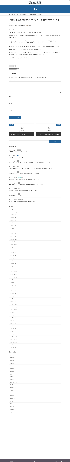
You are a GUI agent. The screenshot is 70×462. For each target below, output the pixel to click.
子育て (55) (12, 408)
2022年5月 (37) (13, 325)
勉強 (21, 201)
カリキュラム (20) (13, 384)
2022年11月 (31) (13, 308)
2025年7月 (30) (13, 222)
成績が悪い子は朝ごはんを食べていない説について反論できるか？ (25, 181)
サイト (10, 112)
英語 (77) (12, 365)
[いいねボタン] (11, 66)
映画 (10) (12, 356)
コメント (12, 80)
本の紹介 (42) (12, 386)
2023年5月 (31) (13, 292)
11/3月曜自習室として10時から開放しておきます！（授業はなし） (25, 175)
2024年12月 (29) (13, 241)
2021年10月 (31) (13, 344)
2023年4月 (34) (13, 295)
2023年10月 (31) (13, 278)
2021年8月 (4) (13, 349)
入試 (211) (12, 381)
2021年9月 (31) (13, 346)
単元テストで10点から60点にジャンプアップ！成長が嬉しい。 (24, 192)
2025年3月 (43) (13, 232)
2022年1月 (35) (13, 335)
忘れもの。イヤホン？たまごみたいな (18, 153)
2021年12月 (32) (13, 338)
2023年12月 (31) (13, 273)
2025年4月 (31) (13, 230)
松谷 (22, 179)
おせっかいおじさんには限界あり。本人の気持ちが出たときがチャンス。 (26, 186)
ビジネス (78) (12, 394)
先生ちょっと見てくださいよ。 (16, 159)
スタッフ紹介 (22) (13, 400)
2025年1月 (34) (13, 238)
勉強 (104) (12, 375)
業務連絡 (19, 151)
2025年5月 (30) (13, 227)
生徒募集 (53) (12, 359)
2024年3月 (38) (13, 265)
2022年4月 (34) (13, 327)
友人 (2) (11, 403)
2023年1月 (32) (13, 303)
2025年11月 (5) (13, 211)
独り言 (19, 179)
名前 (10, 98)
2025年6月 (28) (13, 224)
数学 (18, 68)
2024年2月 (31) (13, 268)
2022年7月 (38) (13, 319)
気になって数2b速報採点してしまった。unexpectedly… (22, 203)
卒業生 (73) (12, 397)
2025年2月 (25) (13, 235)
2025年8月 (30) (13, 219)
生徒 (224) (12, 373)
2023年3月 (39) (13, 297)
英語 (19, 195)
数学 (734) (12, 362)
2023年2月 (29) (13, 300)
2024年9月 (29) (13, 249)
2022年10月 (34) (13, 311)
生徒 (18, 157)
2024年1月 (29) (13, 270)
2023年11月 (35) (13, 276)
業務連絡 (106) (13, 389)
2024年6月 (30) (13, 257)
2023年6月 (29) (13, 289)
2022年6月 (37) (13, 322)
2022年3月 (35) (13, 330)
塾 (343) (11, 367)
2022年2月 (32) (13, 333)
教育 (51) (12, 378)
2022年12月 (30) (13, 306)
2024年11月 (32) (13, 243)
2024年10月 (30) (13, 246)
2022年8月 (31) (13, 316)
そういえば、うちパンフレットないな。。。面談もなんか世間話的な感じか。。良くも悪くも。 (31, 164)
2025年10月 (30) (13, 213)
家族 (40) (12, 405)
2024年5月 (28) (13, 259)
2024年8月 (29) (13, 251)
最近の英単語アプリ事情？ (15, 197)
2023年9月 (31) (13, 281)
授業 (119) (12, 370)
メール (10, 105)
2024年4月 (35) (13, 262)
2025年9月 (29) (13, 216)
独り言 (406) (12, 411)
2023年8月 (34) (13, 284)
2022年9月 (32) (13, 314)
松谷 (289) (12, 413)
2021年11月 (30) (13, 341)
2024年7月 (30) (13, 254)
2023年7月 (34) (13, 287)
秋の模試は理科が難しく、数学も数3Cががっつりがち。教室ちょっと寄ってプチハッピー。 (30, 170)
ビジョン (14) (12, 392)
